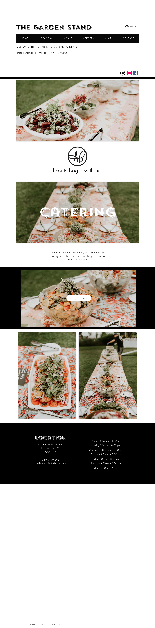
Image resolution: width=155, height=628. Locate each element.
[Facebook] (135, 73)
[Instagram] (129, 73)
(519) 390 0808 (59, 52)
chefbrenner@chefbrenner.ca (31, 52)
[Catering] (77, 212)
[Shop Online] (78, 298)
